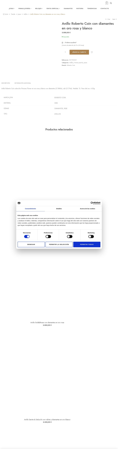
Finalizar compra (85, 424)
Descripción (5, 86)
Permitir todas (87, 244)
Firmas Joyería (78, 63)
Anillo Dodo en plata (31, 195)
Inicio (6, 14)
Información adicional (23, 86)
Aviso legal (102, 416)
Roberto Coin (71, 65)
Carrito (82, 421)
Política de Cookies (104, 424)
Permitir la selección (59, 244)
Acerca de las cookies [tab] (87, 208)
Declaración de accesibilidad (107, 426)
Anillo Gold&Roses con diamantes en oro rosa (31, 259)
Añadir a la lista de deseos (92, 52)
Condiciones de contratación (107, 421)
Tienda (13, 14)
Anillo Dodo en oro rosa (31, 387)
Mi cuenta (83, 416)
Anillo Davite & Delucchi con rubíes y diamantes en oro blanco (31, 323)
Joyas (19, 14)
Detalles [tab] (59, 208)
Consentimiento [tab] (30, 208)
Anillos (26, 14)
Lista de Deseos (84, 418)
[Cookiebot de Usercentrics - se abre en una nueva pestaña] (92, 203)
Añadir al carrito (79, 52)
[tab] (6, 86)
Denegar (31, 244)
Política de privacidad (105, 418)
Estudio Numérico (45, 445)
